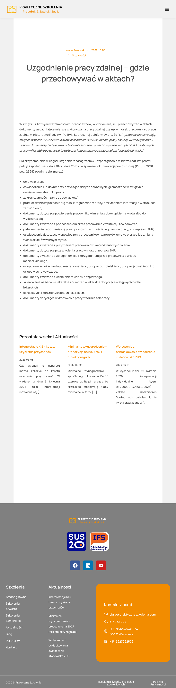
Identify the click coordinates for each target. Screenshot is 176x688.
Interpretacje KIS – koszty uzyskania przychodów (37, 349)
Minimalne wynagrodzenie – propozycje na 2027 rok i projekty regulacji (87, 351)
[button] (167, 9)
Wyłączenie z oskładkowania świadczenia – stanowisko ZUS (135, 351)
